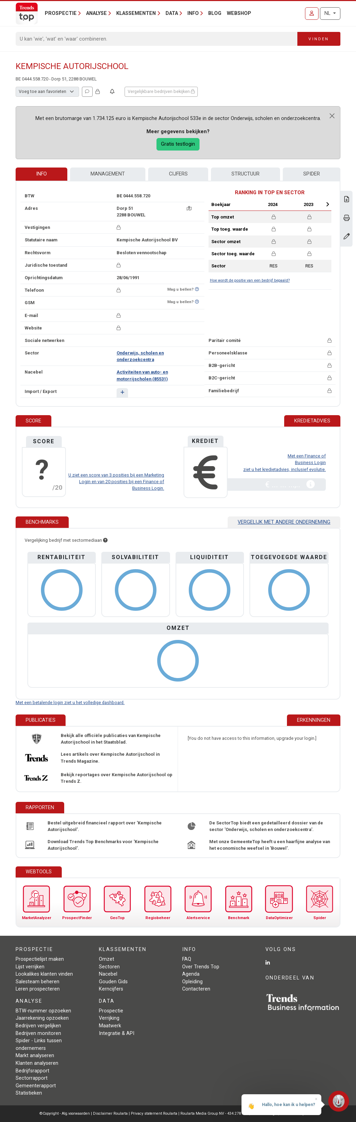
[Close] (332, 115)
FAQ (186, 959)
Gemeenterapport (36, 1086)
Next (327, 204)
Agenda (191, 974)
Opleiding (192, 982)
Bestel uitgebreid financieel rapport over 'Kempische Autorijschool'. (105, 826)
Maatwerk (110, 1026)
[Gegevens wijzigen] (347, 237)
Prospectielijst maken (40, 959)
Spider (311, 174)
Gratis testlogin (178, 144)
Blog (214, 13)
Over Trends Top (200, 967)
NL (328, 13)
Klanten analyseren (37, 1063)
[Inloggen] (312, 13)
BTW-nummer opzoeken (43, 1011)
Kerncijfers (111, 989)
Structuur (245, 174)
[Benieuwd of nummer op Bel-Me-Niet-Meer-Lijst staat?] (197, 289)
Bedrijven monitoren (38, 1033)
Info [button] (193, 13)
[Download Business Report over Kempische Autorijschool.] (346, 200)
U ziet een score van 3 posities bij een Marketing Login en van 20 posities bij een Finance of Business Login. (116, 481)
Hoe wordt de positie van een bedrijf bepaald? (250, 280)
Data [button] (172, 13)
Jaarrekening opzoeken (42, 1018)
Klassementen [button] (136, 13)
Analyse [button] (96, 13)
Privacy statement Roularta (154, 1113)
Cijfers (178, 174)
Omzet (106, 959)
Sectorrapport (32, 1078)
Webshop (239, 13)
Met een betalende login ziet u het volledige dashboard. (70, 702)
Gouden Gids (113, 982)
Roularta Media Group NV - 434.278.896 (214, 1113)
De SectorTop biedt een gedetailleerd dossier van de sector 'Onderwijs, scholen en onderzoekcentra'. (266, 826)
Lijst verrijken (30, 967)
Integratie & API (116, 1033)
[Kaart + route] (189, 208)
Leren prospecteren (38, 989)
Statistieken (29, 1093)
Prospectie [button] (61, 13)
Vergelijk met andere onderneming (284, 522)
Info (41, 174)
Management (108, 174)
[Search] (157, 39)
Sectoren (109, 967)
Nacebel (108, 974)
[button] (122, 392)
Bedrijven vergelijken (38, 1026)
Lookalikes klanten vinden (44, 974)
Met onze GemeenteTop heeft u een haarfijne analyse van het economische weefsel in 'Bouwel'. (269, 845)
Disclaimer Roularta (110, 1113)
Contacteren (196, 989)
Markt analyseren (35, 1056)
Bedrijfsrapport (32, 1071)
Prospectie (111, 1011)
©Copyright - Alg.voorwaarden (65, 1113)
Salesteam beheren (37, 982)
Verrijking (109, 1018)
